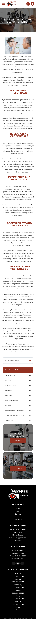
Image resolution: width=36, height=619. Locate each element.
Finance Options (17, 535)
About (18, 511)
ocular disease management (14, 415)
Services (18, 514)
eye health (8, 395)
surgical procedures (11, 400)
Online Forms (18, 532)
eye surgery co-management (14, 410)
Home (18, 508)
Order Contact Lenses (18, 529)
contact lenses (10, 385)
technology (9, 420)
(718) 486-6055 (20, 556)
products (8, 405)
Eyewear (18, 517)
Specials (18, 541)
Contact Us (18, 468)
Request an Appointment (17, 538)
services (8, 380)
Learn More (18, 441)
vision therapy (10, 375)
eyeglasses (8, 390)
